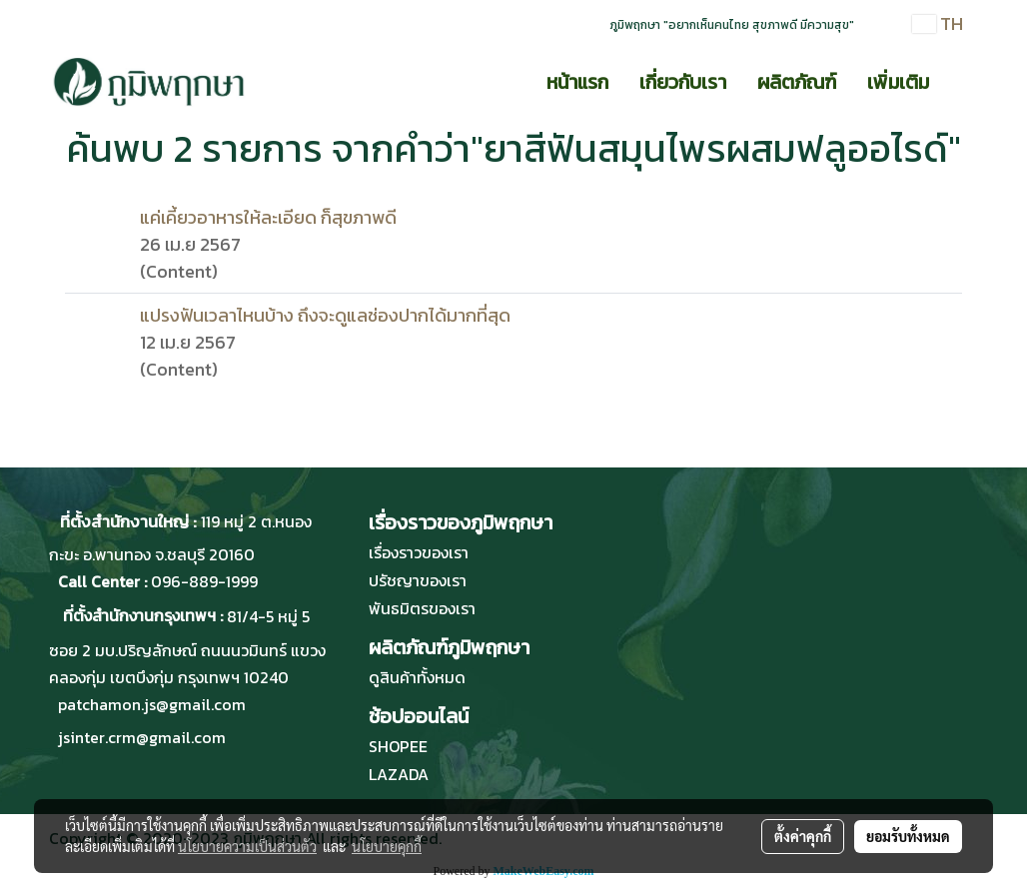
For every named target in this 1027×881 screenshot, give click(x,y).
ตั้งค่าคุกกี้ (802, 836)
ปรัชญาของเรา (418, 580)
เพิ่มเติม (898, 82)
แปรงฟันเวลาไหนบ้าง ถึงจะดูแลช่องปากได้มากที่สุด (325, 315)
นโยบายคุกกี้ (387, 846)
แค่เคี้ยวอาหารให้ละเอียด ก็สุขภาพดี (268, 217)
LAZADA (399, 774)
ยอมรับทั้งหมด (908, 836)
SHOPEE (398, 746)
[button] (962, 82)
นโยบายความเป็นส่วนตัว (247, 846)
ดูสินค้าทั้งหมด (417, 677)
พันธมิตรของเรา (422, 608)
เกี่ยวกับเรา (682, 82)
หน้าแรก (577, 82)
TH (937, 23)
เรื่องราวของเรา (419, 552)
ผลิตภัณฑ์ (796, 82)
